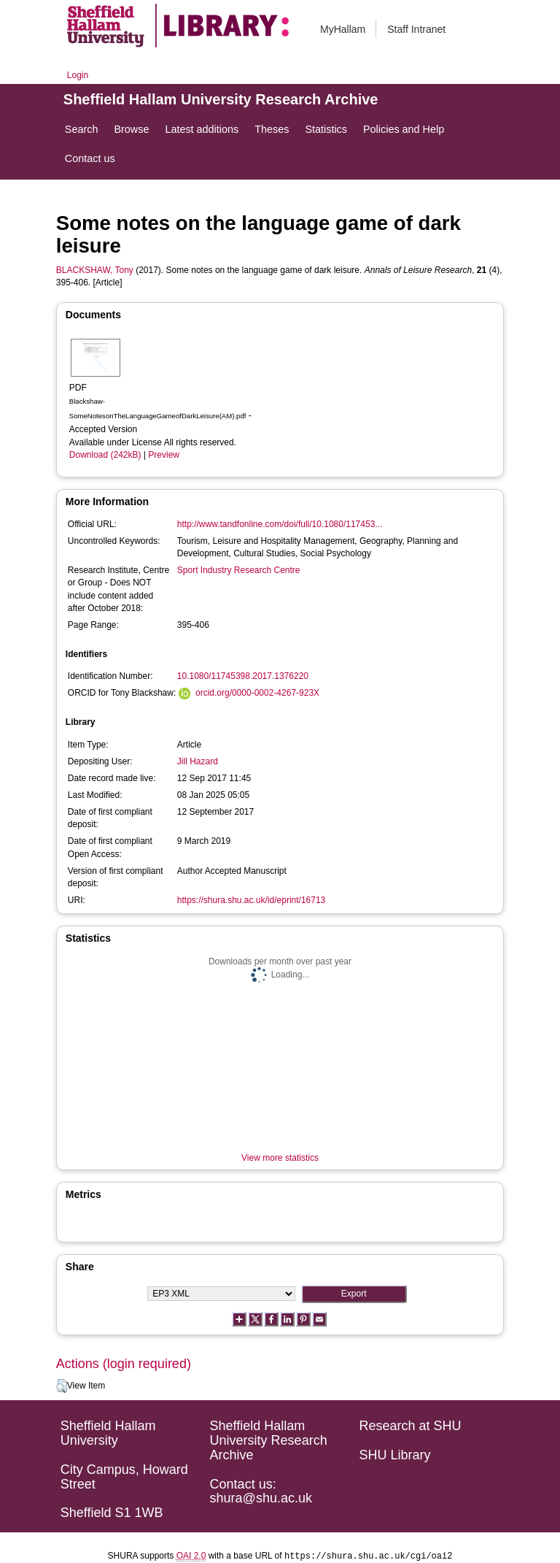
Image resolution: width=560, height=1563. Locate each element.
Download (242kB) (105, 455)
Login (77, 75)
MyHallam (342, 29)
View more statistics (280, 1158)
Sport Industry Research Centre (238, 570)
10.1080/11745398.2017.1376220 (242, 676)
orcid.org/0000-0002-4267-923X (257, 693)
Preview (163, 455)
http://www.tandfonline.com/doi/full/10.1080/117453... (280, 524)
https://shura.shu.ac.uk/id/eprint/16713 (251, 900)
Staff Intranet (416, 29)
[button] (61, 1386)
